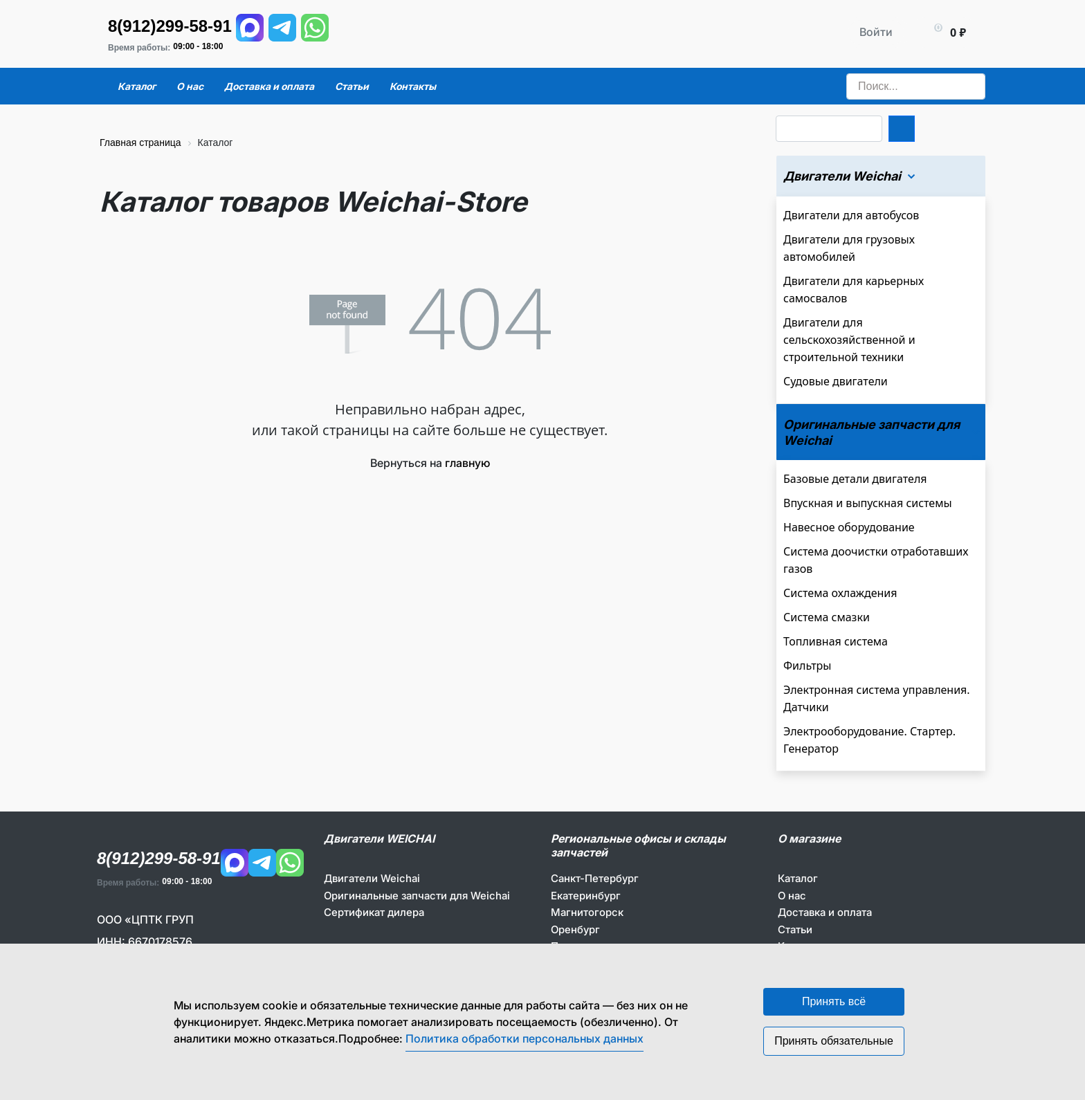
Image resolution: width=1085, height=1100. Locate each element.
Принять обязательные (833, 1041)
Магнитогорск (587, 912)
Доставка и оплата (825, 912)
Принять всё (834, 1001)
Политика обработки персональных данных (524, 1038)
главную (467, 463)
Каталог (798, 878)
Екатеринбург (586, 895)
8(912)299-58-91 (170, 26)
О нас (792, 895)
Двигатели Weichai (372, 878)
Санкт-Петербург (595, 878)
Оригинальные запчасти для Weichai (417, 895)
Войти (876, 32)
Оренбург (575, 929)
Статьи (795, 929)
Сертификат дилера (374, 912)
